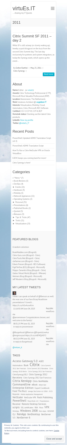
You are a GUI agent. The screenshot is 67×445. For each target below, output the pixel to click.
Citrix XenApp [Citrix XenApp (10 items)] (22, 381)
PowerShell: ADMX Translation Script (28, 145)
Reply (48, 308)
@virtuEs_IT (24, 123)
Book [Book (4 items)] (26, 365)
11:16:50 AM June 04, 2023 (24, 308)
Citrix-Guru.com (19, 255)
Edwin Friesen (18, 264)
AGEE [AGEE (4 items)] (41, 361)
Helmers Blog (18, 276)
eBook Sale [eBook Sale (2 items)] (42, 385)
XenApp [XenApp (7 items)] (21, 414)
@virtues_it (17, 347)
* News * (17, 178)
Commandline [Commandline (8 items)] (22, 384)
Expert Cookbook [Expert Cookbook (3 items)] (42, 388)
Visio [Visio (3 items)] (41, 407)
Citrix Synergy (19, 71)
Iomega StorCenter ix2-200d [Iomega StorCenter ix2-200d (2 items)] (38, 391)
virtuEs (30, 90)
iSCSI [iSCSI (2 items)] (50, 391)
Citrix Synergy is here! (22, 162)
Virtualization (20, 223)
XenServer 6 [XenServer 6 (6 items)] (23, 417)
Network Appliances (22, 196)
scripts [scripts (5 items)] (16, 407)
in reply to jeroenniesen (23, 326)
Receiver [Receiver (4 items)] (17, 404)
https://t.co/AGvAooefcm (23, 305)
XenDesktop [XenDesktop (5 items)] (33, 414)
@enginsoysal (19, 335)
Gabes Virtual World (21, 273)
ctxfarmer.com (19, 261)
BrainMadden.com (20, 252)
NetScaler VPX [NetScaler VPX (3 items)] (30, 397)
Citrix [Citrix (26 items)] (35, 364)
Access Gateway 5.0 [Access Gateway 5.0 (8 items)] (25, 361)
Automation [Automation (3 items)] (18, 365)
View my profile (26, 120)
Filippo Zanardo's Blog (22, 270)
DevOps (17, 184)
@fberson (42, 296)
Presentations (19, 205)
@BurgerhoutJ (19, 332)
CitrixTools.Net (19, 258)
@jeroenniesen (19, 317)
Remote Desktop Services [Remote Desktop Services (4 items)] (34, 404)
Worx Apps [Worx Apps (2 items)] (42, 411)
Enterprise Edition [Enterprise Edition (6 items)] (23, 387)
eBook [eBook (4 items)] (35, 384)
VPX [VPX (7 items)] (46, 407)
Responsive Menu (52, 8)
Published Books (21, 208)
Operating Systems (22, 199)
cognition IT (41, 102)
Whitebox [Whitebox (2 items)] (16, 411)
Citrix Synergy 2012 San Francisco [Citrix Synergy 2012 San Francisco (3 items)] (37, 377)
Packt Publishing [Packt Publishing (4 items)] (45, 397)
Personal (19, 202)
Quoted (17, 211)
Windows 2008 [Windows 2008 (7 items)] (29, 410)
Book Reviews (20, 181)
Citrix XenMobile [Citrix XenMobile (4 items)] (40, 381)
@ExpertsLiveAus (41, 332)
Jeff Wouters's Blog (20, 279)
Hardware (18, 190)
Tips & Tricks (21, 217)
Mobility (17, 193)
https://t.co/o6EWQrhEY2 (35, 335)
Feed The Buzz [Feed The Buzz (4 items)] (20, 391)
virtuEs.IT (24, 8)
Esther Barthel (22, 68)
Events (18, 187)
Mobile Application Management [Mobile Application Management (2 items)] (32, 394)
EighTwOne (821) (20, 267)
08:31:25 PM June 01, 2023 (24, 323)
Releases (17, 214)
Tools (17, 220)
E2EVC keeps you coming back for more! (29, 158)
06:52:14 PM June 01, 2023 (24, 338)
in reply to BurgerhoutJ (22, 341)
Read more (48, 74)
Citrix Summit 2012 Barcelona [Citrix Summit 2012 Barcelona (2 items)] (37, 368)
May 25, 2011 (36, 68)
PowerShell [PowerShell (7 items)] (19, 400)
